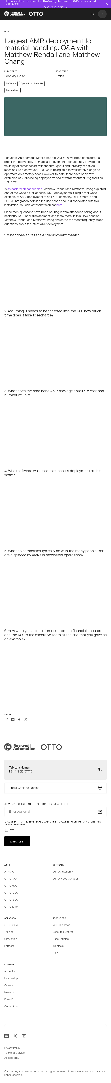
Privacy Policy (12, 1048)
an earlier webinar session (24, 189)
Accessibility (11, 1058)
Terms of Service (14, 1053)
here (59, 205)
